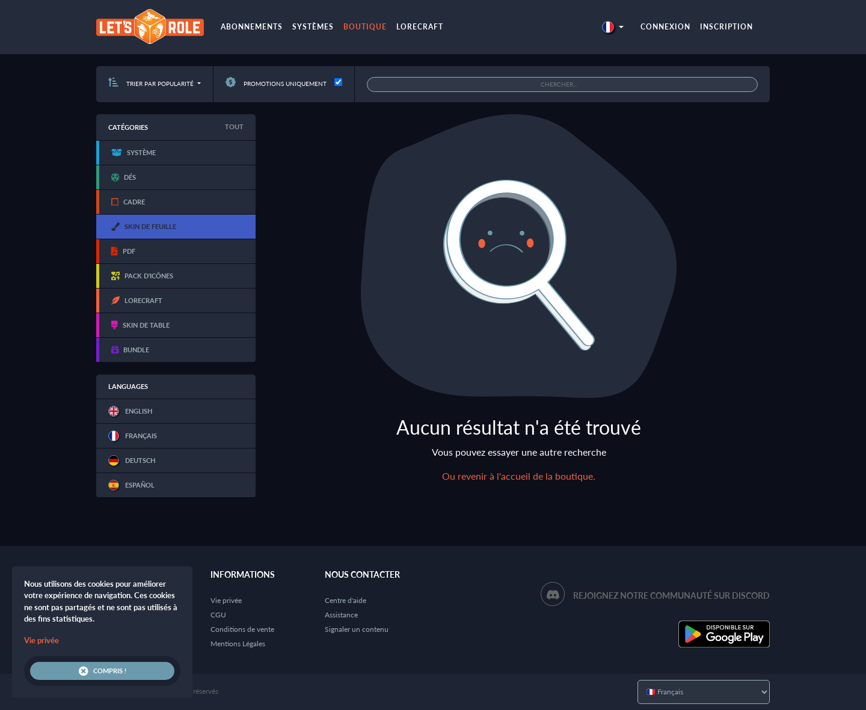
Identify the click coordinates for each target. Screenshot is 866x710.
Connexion (665, 26)
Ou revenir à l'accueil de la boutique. (518, 476)
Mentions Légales (237, 643)
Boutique (365, 26)
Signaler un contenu (356, 629)
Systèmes (313, 26)
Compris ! (102, 671)
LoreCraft (419, 26)
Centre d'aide (345, 600)
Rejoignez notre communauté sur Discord (671, 595)
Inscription (726, 26)
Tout (234, 126)
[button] (613, 26)
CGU (218, 614)
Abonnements (252, 26)
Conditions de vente (242, 629)
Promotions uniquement (276, 83)
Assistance (341, 614)
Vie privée (226, 600)
